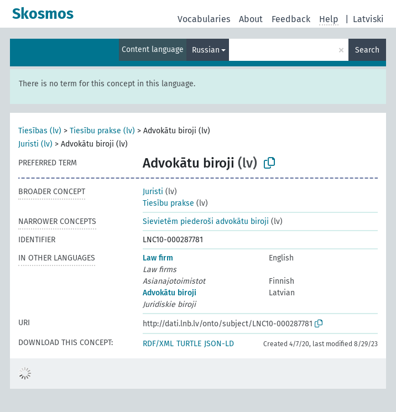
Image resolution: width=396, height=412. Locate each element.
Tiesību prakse (168, 203)
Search (367, 50)
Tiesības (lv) (39, 130)
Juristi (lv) (35, 144)
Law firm (158, 258)
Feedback (291, 19)
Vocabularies (204, 19)
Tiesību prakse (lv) (102, 130)
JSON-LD (219, 343)
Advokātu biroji (169, 293)
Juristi (153, 191)
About (251, 19)
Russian (206, 50)
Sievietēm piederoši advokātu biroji (206, 221)
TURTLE (188, 343)
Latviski (368, 19)
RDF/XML (158, 343)
